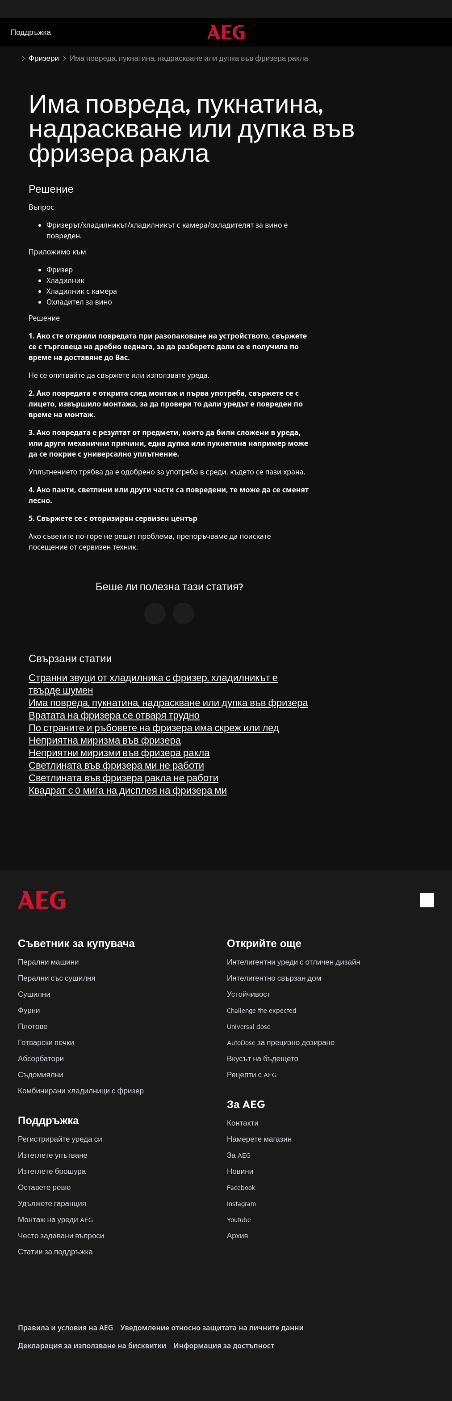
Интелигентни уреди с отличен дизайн (293, 961)
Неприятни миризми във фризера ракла (119, 752)
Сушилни (34, 994)
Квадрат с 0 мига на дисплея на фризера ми (128, 790)
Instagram (241, 1203)
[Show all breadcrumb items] (14, 57)
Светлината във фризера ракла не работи (123, 777)
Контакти (243, 1122)
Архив (237, 1235)
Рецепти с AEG (251, 1074)
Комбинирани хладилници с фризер (81, 1090)
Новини (240, 1171)
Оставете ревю (44, 1187)
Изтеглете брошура (52, 1171)
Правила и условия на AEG (65, 1328)
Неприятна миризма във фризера (105, 739)
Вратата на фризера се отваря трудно (114, 714)
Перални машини (48, 961)
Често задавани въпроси (61, 1235)
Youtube (239, 1219)
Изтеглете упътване (53, 1155)
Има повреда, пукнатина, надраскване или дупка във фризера (168, 702)
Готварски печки (46, 1042)
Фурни (29, 1010)
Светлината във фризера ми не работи (116, 764)
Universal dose (249, 1026)
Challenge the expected (262, 1010)
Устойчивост (249, 994)
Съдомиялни (40, 1074)
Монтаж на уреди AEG (55, 1219)
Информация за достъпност (223, 1345)
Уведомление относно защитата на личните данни (212, 1328)
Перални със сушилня (57, 978)
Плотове (33, 1026)
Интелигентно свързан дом (274, 978)
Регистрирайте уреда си (60, 1138)
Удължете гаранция (52, 1203)
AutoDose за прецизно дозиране (281, 1042)
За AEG (239, 1155)
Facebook (241, 1187)
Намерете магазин (259, 1138)
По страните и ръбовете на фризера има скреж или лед (154, 727)
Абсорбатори (41, 1058)
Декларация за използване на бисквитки (92, 1345)
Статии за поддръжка (55, 1251)
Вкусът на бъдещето (262, 1058)
